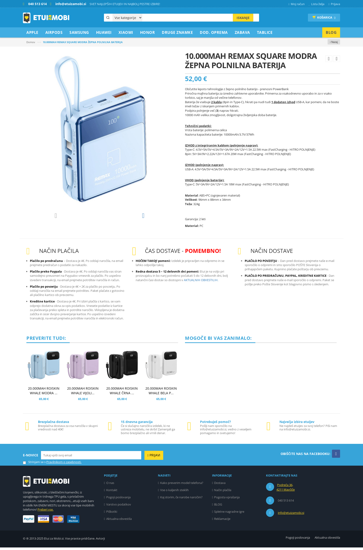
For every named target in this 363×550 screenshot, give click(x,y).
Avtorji (100, 541)
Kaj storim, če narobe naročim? (181, 500)
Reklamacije (222, 521)
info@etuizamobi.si (291, 515)
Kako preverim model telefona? (181, 485)
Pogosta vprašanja (227, 500)
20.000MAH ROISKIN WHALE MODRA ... (43, 393)
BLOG (218, 507)
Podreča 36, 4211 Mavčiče (285, 489)
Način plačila (222, 492)
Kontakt (111, 492)
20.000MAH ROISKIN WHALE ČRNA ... (122, 393)
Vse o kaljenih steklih (174, 492)
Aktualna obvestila (119, 521)
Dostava (219, 485)
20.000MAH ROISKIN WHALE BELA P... (161, 393)
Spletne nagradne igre (229, 514)
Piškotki (111, 514)
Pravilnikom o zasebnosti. (63, 464)
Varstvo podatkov (118, 507)
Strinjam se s (34, 464)
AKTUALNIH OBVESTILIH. (201, 282)
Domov (30, 42)
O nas (110, 485)
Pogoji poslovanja (118, 500)
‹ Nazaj (334, 42)
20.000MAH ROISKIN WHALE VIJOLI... (83, 393)
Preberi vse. (45, 512)
